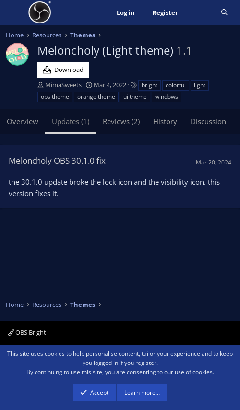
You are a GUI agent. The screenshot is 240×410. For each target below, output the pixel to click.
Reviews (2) (121, 121)
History (165, 121)
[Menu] (14, 12)
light (199, 85)
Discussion (208, 121)
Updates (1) (70, 121)
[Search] (224, 12)
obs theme (55, 97)
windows (166, 97)
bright (149, 85)
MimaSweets (63, 85)
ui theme (135, 97)
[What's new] (199, 12)
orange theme (96, 97)
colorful (176, 85)
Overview (22, 121)
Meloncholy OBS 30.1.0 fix (57, 160)
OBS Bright (27, 332)
